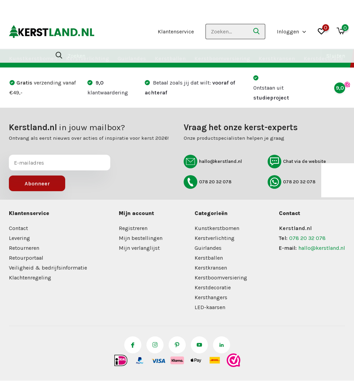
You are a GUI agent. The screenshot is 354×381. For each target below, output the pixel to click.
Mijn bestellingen (140, 238)
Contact (18, 228)
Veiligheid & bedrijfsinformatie (48, 267)
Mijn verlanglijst (139, 248)
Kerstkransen (276, 58)
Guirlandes (131, 58)
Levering (19, 238)
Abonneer (37, 183)
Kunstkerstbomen (33, 58)
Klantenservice (176, 31)
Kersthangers (211, 297)
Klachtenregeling (30, 277)
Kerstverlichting (87, 58)
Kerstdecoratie (323, 58)
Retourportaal (26, 258)
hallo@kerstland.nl (213, 161)
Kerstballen (170, 58)
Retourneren (24, 248)
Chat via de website (297, 161)
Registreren (133, 228)
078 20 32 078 (207, 182)
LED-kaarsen (210, 307)
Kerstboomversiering (222, 58)
